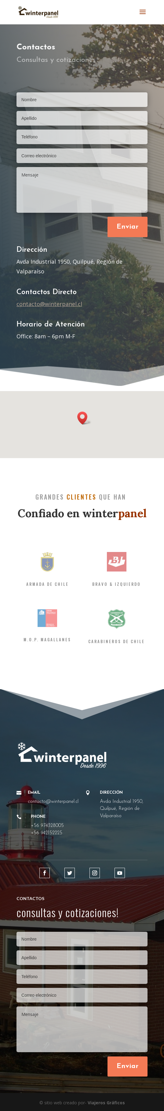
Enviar (127, 226)
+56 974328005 (47, 825)
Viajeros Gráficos (106, 1103)
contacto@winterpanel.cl (49, 304)
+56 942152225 (46, 833)
